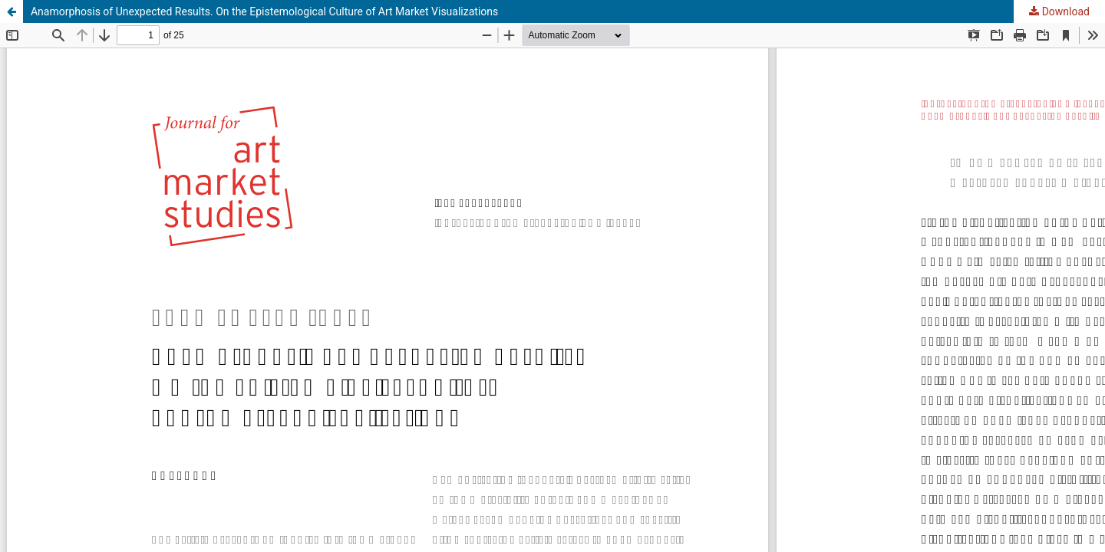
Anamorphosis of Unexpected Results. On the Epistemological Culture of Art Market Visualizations (264, 11)
